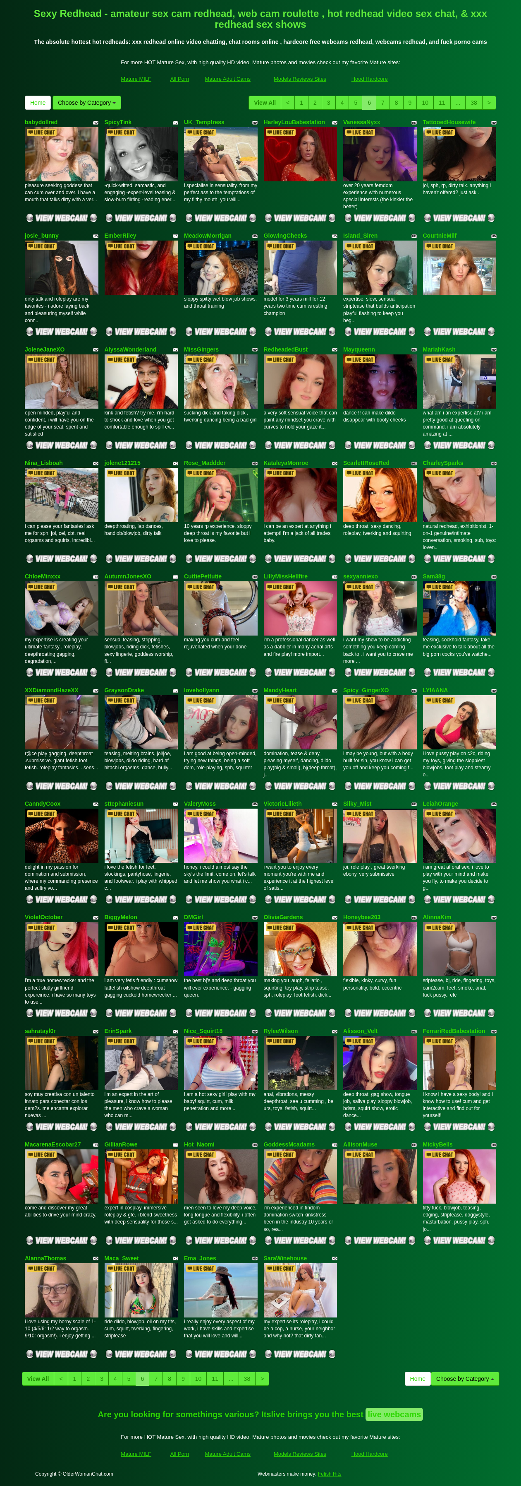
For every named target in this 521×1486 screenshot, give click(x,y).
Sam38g (434, 576)
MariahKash (439, 349)
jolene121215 (123, 463)
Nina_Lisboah (44, 463)
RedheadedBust (286, 349)
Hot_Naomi (199, 1144)
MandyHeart (280, 690)
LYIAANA (435, 690)
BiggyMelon (121, 917)
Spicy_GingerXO (366, 690)
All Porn (179, 79)
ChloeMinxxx (42, 576)
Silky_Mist (357, 803)
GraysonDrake (124, 690)
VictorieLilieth (283, 803)
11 (442, 102)
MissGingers (201, 349)
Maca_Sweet (122, 1258)
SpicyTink (118, 122)
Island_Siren (360, 235)
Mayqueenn (359, 349)
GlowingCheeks (285, 235)
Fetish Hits (330, 1474)
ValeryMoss (200, 803)
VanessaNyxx (361, 122)
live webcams (394, 1414)
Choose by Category (87, 102)
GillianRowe (121, 1144)
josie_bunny (42, 235)
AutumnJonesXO (128, 576)
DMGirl (193, 917)
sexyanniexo (360, 576)
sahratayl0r (40, 1031)
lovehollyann (202, 690)
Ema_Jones (200, 1258)
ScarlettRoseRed (366, 463)
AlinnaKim (437, 917)
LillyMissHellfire (286, 576)
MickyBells (438, 1144)
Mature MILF (136, 79)
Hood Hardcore (369, 79)
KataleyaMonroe (286, 463)
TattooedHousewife (449, 122)
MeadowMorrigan (208, 235)
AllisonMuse (360, 1144)
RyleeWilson (281, 1031)
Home (37, 102)
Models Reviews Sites (300, 79)
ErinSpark (118, 1031)
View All (265, 102)
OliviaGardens (283, 917)
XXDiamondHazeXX (52, 690)
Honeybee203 (361, 917)
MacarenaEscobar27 (53, 1144)
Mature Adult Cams (228, 79)
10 (425, 102)
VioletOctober (44, 917)
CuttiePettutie (203, 576)
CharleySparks (443, 463)
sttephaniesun (124, 803)
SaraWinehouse (285, 1258)
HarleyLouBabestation (294, 122)
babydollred (41, 122)
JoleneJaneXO (45, 349)
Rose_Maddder (204, 463)
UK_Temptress (204, 122)
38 (474, 102)
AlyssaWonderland (131, 349)
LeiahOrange (441, 803)
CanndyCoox (42, 803)
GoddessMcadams (289, 1144)
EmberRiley (120, 235)
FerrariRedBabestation (454, 1031)
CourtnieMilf (440, 235)
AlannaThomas (45, 1258)
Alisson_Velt (360, 1031)
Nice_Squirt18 (203, 1031)
